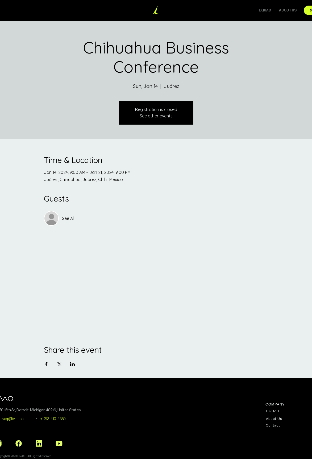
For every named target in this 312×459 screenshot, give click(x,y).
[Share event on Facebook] (46, 364)
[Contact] (273, 425)
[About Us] (274, 419)
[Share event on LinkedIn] (72, 364)
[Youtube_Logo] (59, 443)
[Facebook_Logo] (18, 443)
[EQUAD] (273, 411)
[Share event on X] (59, 364)
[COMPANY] (275, 404)
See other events (156, 115)
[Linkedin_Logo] (38, 443)
